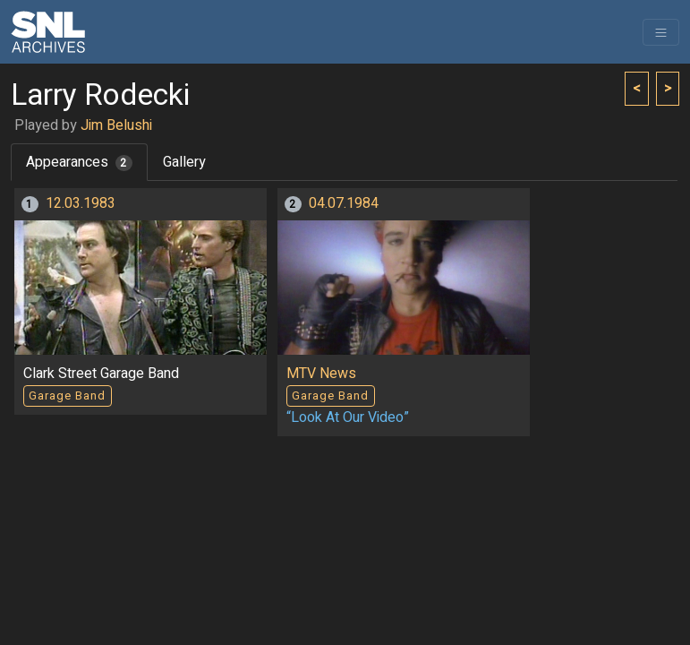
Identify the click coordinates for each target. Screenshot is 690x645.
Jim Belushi (116, 125)
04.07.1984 (344, 203)
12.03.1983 (80, 203)
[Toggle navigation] (661, 32)
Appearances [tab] (79, 162)
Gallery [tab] (184, 162)
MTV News (321, 373)
